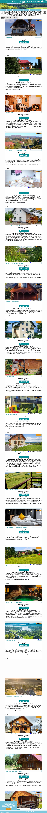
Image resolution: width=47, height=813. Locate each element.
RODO (11, 807)
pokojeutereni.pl (44, 0)
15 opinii (27, 84)
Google (2, 802)
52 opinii (30, 197)
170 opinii (30, 780)
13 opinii (31, 574)
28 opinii (32, 611)
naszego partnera (17, 53)
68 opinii (29, 310)
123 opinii (27, 46)
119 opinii (35, 461)
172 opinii (29, 498)
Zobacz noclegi (24, 44)
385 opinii (28, 423)
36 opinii (33, 536)
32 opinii (27, 385)
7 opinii (27, 121)
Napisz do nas (35, 811)
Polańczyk (39, 20)
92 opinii (30, 649)
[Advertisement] (23, 669)
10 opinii (31, 159)
